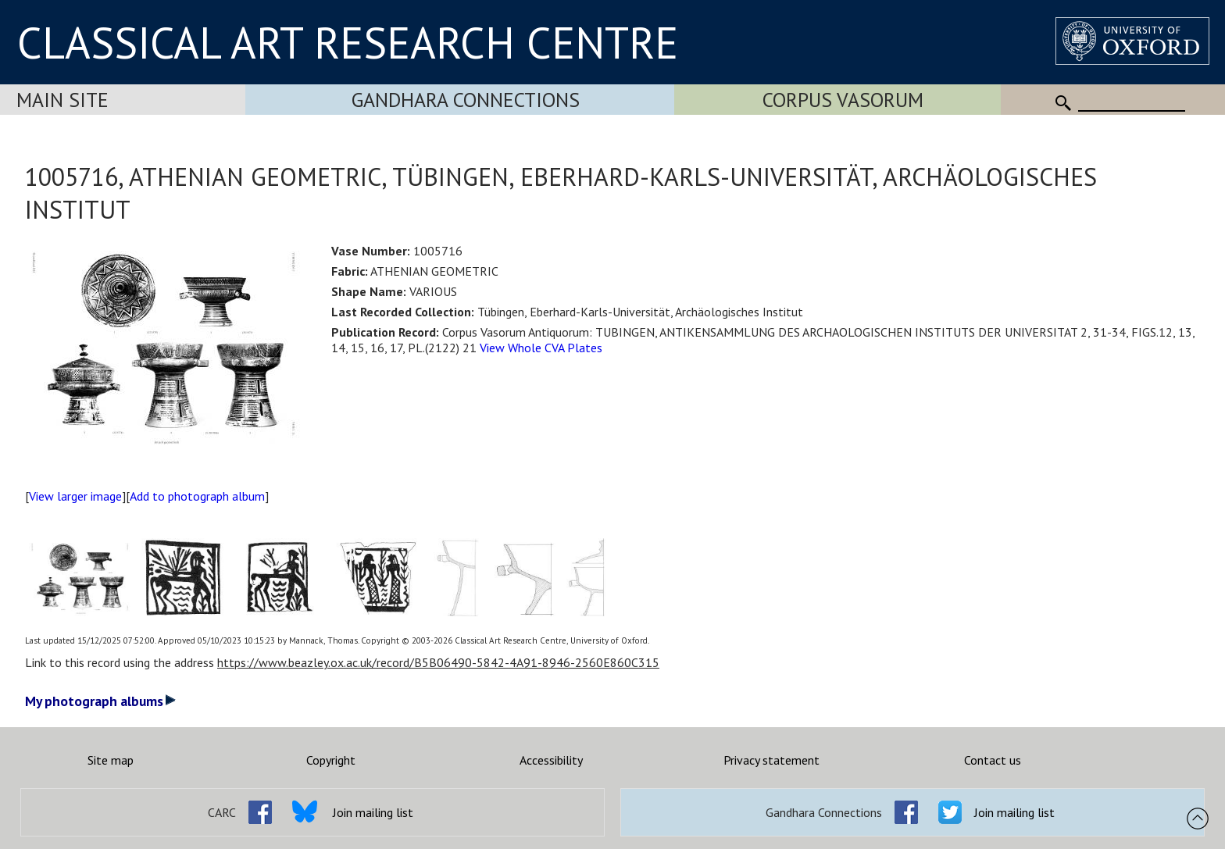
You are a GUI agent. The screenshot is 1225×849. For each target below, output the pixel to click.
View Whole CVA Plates (541, 347)
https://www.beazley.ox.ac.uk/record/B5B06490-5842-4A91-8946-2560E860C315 (438, 662)
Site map (111, 760)
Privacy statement (771, 760)
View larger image (75, 496)
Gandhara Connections (466, 99)
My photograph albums (100, 701)
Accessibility (551, 760)
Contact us (992, 760)
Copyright (330, 760)
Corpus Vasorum (842, 99)
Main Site (62, 99)
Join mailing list (373, 812)
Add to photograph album (197, 496)
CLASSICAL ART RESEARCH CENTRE (347, 42)
